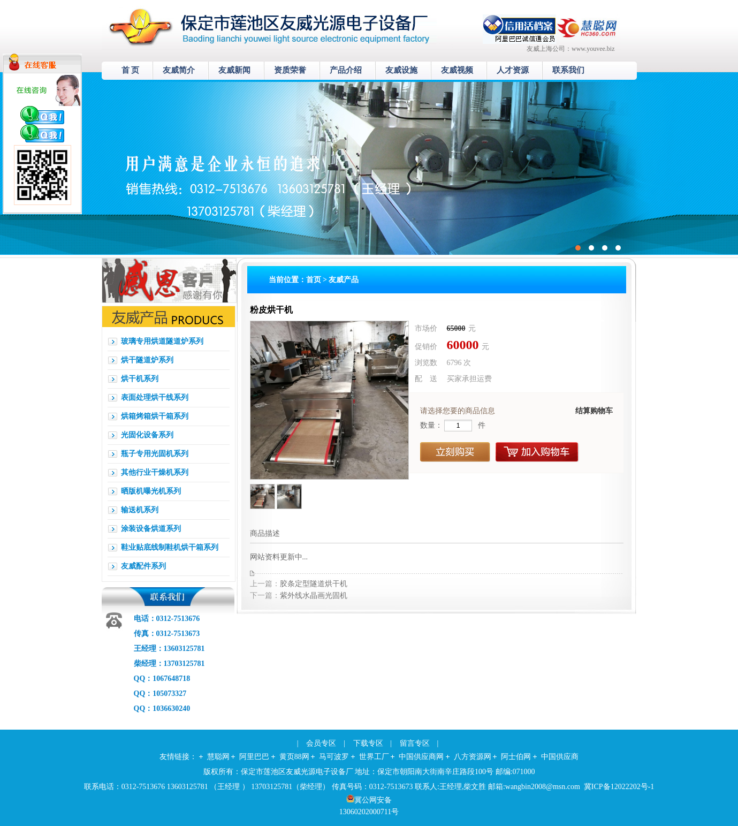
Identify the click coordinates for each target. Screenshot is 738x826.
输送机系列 (139, 510)
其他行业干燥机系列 (154, 472)
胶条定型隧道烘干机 (313, 584)
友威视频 (457, 70)
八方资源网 (472, 757)
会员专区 (321, 743)
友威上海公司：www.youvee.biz (571, 48)
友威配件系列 (143, 566)
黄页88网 (294, 757)
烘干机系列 (139, 379)
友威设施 (401, 70)
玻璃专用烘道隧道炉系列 (162, 341)
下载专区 (368, 743)
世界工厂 (374, 757)
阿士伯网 (516, 757)
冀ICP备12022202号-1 (619, 787)
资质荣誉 (290, 70)
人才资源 (513, 70)
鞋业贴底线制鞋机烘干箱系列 (169, 547)
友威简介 (179, 70)
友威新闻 (234, 70)
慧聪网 (218, 757)
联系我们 (568, 70)
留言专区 (415, 743)
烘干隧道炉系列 (147, 360)
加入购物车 (537, 452)
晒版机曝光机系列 (151, 491)
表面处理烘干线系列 (154, 397)
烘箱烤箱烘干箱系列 (154, 416)
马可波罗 (334, 757)
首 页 (130, 70)
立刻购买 (455, 452)
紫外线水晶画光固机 (313, 596)
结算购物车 (594, 411)
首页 (313, 280)
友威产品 (344, 280)
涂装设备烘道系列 (151, 529)
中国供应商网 (421, 757)
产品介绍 (346, 70)
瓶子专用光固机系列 (154, 454)
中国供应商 (560, 757)
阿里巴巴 (254, 757)
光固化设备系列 (147, 435)
